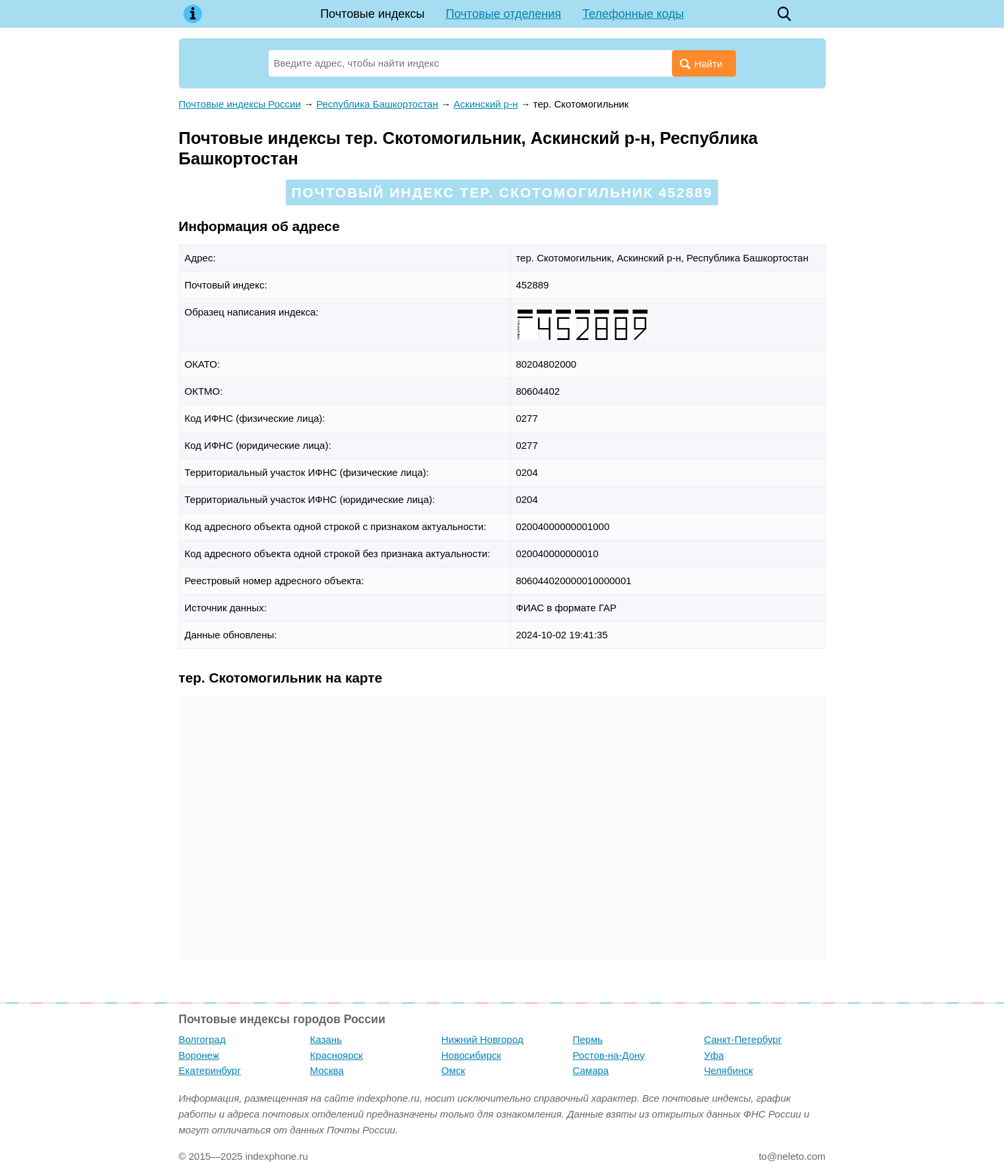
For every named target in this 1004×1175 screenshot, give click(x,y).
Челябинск (728, 1070)
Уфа (714, 1055)
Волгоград (202, 1039)
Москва (327, 1070)
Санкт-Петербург (743, 1039)
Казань (326, 1039)
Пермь (588, 1039)
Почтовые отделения (503, 13)
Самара (591, 1070)
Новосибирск (472, 1055)
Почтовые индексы (372, 13)
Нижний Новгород (482, 1039)
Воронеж (199, 1055)
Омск (453, 1070)
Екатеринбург (210, 1070)
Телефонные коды (633, 13)
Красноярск (336, 1055)
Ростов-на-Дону (609, 1055)
